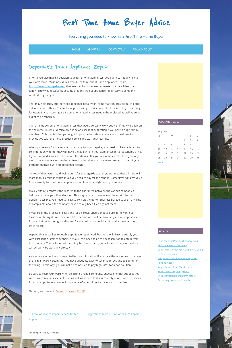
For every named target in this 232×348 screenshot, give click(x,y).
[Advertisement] (180, 86)
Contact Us (117, 49)
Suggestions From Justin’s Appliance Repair (114, 314)
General (60, 291)
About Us (94, 49)
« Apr (160, 162)
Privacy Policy (143, 49)
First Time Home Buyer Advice (116, 23)
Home (76, 49)
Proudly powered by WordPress (45, 332)
